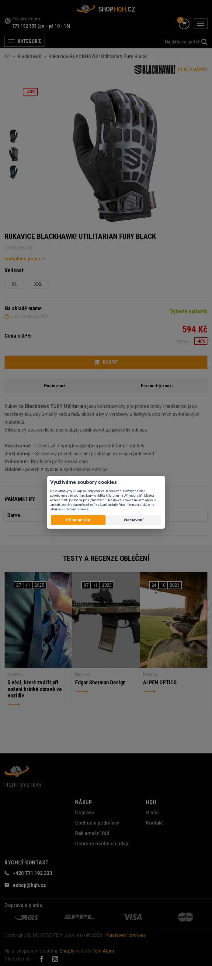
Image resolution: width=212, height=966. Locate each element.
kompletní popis (22, 259)
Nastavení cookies (126, 935)
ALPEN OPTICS (160, 682)
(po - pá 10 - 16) (53, 26)
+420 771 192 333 (32, 873)
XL (14, 284)
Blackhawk (29, 56)
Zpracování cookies (75, 509)
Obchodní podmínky (97, 823)
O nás (152, 812)
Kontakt (154, 823)
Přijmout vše (78, 520)
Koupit (106, 362)
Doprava (84, 812)
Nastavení (134, 520)
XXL (38, 284)
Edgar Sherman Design (100, 682)
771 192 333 (24, 26)
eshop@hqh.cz (29, 885)
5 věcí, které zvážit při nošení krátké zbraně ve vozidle (35, 689)
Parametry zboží (157, 385)
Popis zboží (55, 385)
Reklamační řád (92, 833)
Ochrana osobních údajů (102, 843)
